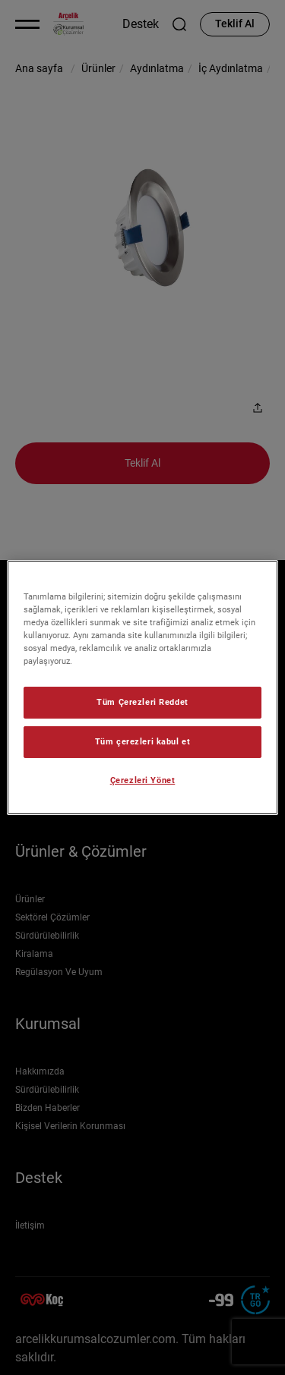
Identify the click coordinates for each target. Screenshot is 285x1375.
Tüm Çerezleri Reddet (142, 702)
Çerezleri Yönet (143, 780)
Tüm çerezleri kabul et (143, 741)
